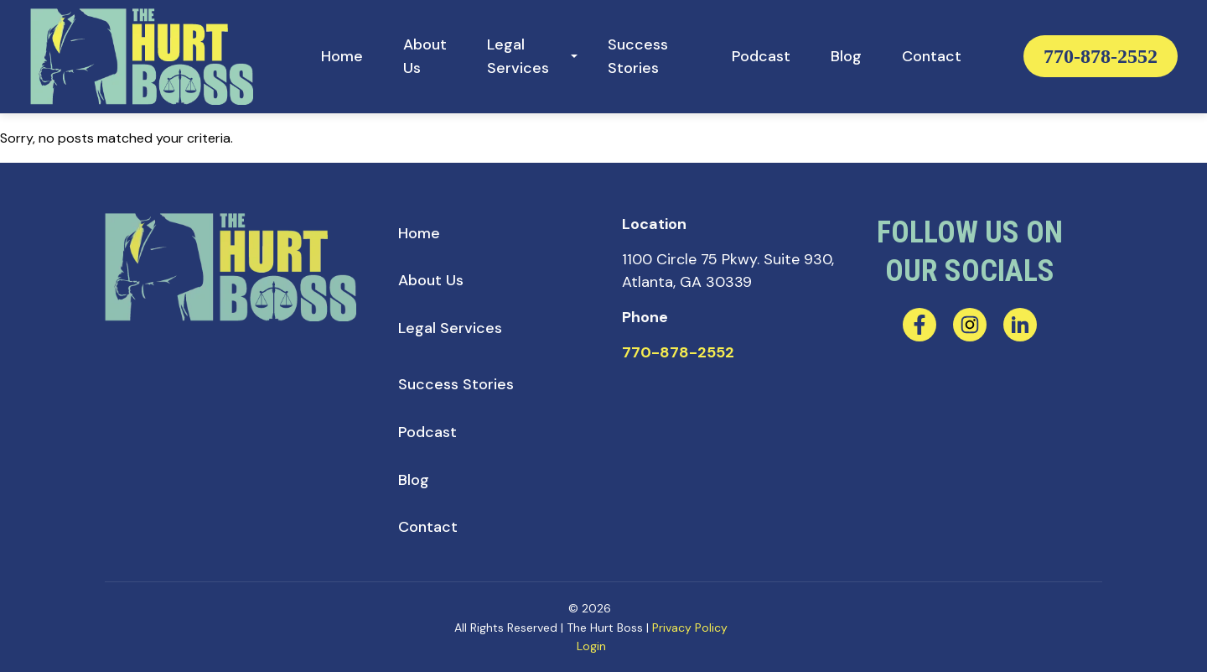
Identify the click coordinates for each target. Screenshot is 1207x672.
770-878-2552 (1101, 56)
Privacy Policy (690, 627)
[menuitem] (342, 56)
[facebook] (919, 324)
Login (591, 646)
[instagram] (970, 324)
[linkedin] (1020, 324)
